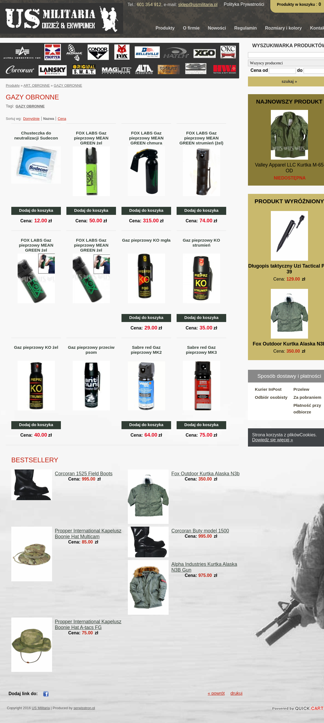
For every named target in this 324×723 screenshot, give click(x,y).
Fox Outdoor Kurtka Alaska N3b (205, 473)
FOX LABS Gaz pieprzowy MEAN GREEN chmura (146, 138)
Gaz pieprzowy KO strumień (201, 242)
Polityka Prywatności (244, 4)
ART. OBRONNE (36, 85)
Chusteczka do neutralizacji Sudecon (36, 135)
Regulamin (245, 28)
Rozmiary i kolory (283, 28)
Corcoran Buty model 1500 (200, 531)
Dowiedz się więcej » (272, 439)
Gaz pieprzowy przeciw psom (91, 350)
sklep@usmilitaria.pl (198, 4)
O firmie (191, 28)
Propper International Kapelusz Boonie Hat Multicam (88, 533)
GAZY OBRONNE (68, 85)
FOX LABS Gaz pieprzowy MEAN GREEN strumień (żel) (201, 138)
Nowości (217, 28)
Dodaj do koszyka (36, 210)
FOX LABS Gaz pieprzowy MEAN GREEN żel (91, 138)
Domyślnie (31, 119)
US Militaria (41, 708)
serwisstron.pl (84, 708)
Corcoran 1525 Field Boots (83, 473)
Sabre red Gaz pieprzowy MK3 (201, 350)
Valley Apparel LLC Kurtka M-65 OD (289, 167)
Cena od (259, 70)
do (300, 70)
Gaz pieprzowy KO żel (36, 347)
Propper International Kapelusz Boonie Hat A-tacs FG (88, 624)
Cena (62, 119)
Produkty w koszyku (296, 4)
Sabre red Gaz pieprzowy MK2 (146, 350)
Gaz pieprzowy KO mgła (146, 240)
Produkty (165, 28)
